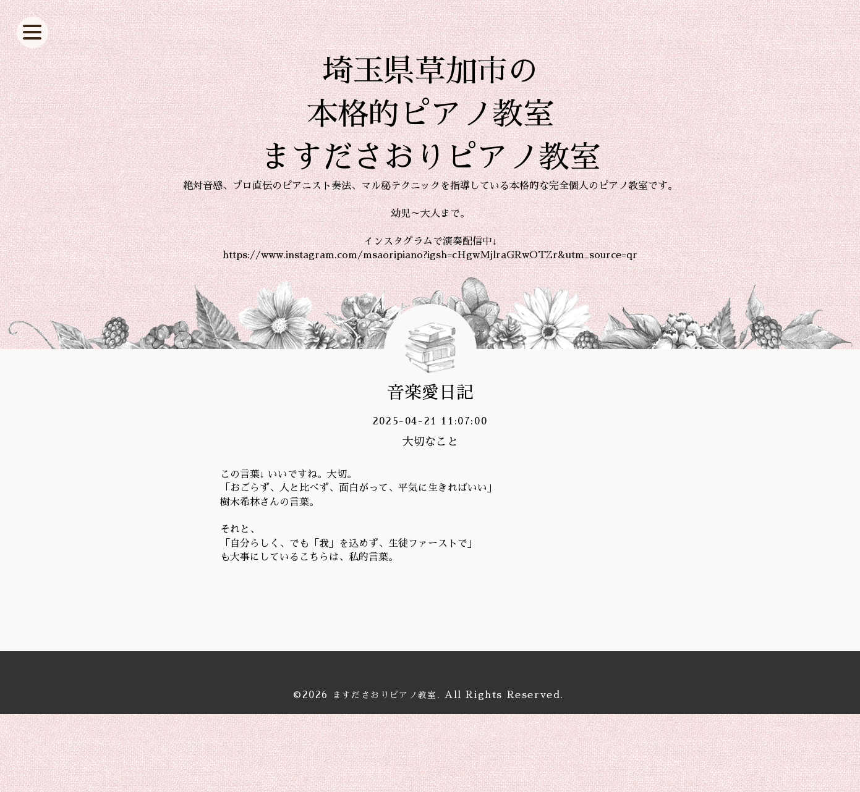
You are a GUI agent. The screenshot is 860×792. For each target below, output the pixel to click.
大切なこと (430, 519)
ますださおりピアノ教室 (385, 772)
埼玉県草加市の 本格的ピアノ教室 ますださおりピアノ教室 (430, 153)
